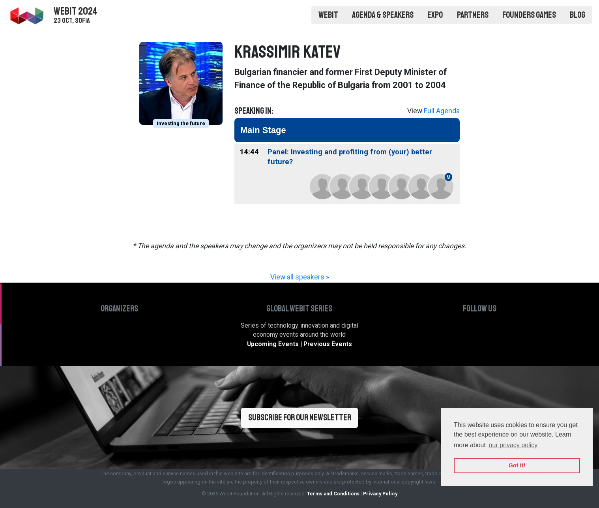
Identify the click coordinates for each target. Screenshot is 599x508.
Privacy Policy (380, 494)
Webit (328, 15)
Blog (577, 15)
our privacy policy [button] (513, 445)
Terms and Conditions (333, 494)
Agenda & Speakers (383, 15)
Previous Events (327, 344)
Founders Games (529, 15)
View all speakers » (299, 277)
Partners (473, 15)
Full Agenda (442, 111)
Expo (435, 15)
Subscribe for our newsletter (299, 417)
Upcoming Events (273, 344)
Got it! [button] (517, 465)
